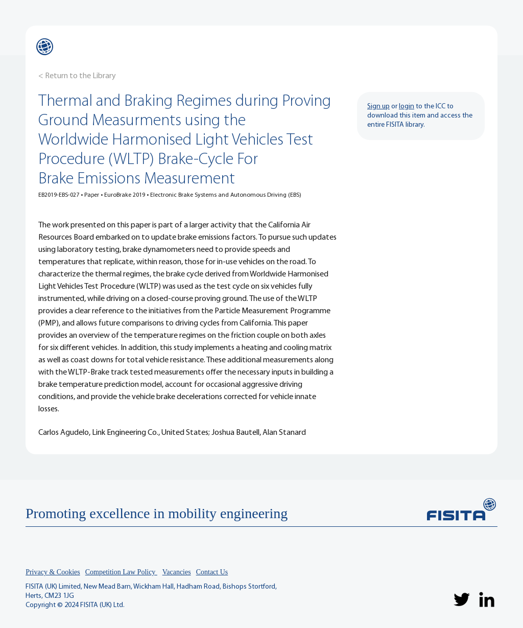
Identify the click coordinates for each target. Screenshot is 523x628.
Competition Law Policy (121, 572)
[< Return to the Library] (77, 76)
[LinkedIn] (486, 599)
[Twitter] (461, 599)
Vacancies (176, 572)
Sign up (378, 106)
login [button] (406, 106)
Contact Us (212, 572)
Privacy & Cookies (53, 572)
